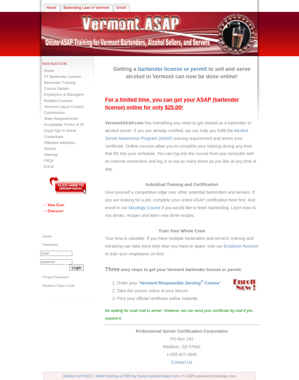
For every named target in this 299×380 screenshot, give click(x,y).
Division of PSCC (78, 376)
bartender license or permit (172, 69)
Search (50, 148)
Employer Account (241, 246)
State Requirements (61, 118)
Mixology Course (144, 207)
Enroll (48, 166)
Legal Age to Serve (60, 130)
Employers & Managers (64, 94)
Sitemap (51, 154)
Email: (47, 236)
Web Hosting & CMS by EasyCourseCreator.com (138, 376)
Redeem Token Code (59, 285)
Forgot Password (55, 277)
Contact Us (181, 362)
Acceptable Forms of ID (64, 124)
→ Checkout (53, 211)
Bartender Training (59, 82)
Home (49, 70)
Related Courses (58, 100)
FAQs (48, 160)
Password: (51, 244)
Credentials (53, 137)
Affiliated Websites (59, 142)
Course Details (56, 88)
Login (76, 267)
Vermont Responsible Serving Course (179, 283)
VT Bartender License (62, 76)
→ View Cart (53, 205)
